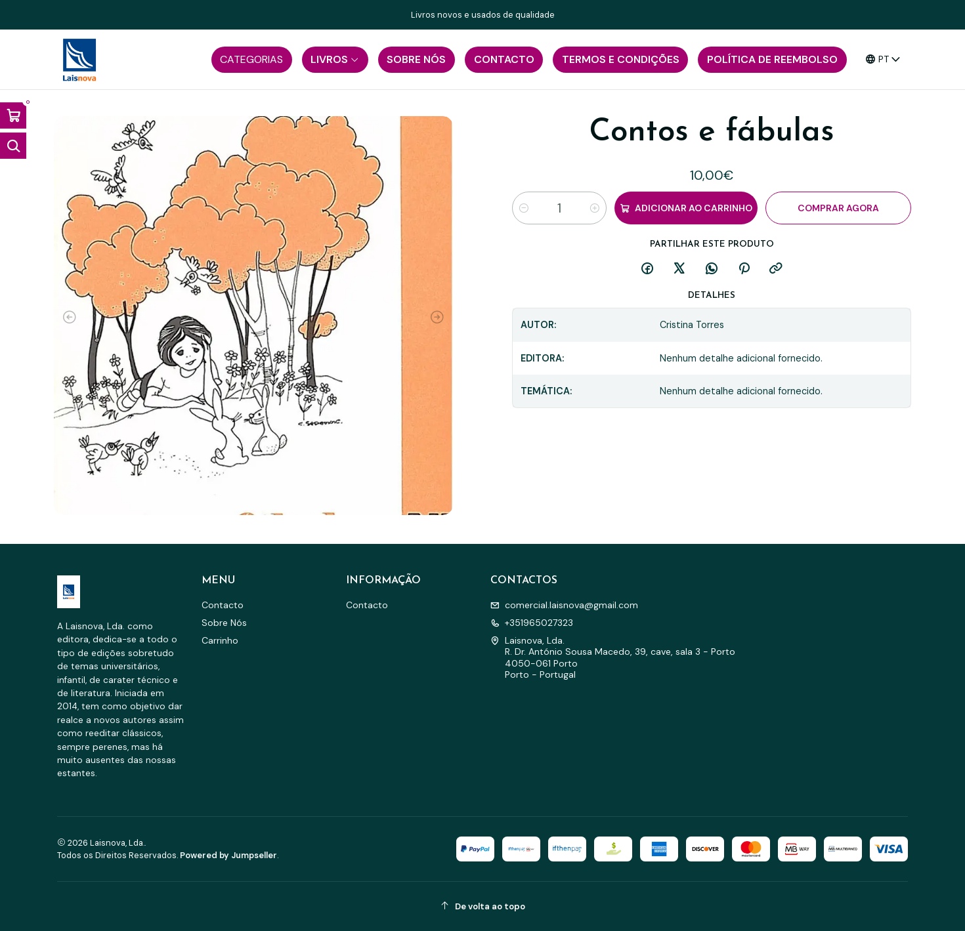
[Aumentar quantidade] (595, 208)
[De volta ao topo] (482, 906)
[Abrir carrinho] (13, 115)
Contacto (223, 605)
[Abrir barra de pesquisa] (13, 146)
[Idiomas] (883, 59)
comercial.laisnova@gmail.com (564, 605)
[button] (251, 60)
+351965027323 (531, 623)
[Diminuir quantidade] (524, 208)
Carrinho (220, 640)
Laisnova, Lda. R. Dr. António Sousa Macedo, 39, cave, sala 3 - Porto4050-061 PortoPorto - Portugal (612, 657)
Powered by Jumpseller (228, 855)
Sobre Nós (224, 623)
